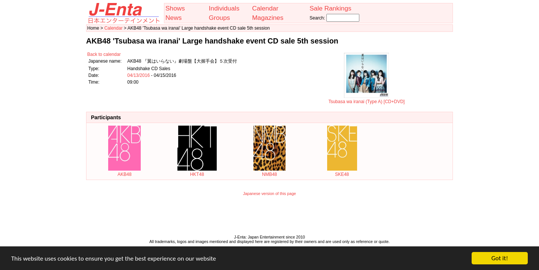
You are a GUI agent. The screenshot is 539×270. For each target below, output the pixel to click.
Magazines (267, 17)
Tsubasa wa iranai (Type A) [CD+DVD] (366, 99)
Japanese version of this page (269, 193)
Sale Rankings (330, 8)
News (173, 17)
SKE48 (342, 171)
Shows (175, 8)
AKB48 (124, 171)
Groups (219, 17)
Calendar (265, 8)
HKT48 (196, 171)
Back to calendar (104, 54)
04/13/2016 (138, 75)
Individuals (224, 8)
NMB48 (269, 171)
